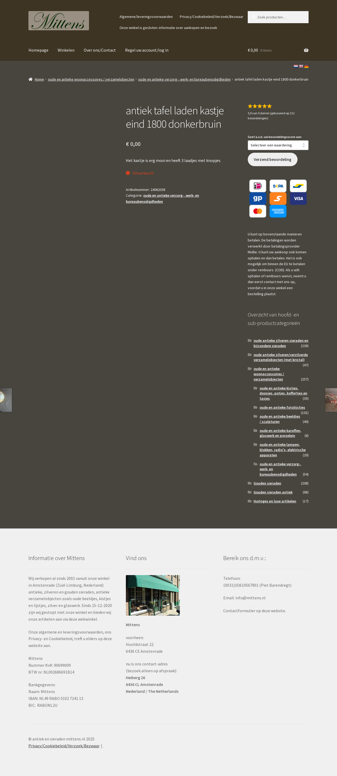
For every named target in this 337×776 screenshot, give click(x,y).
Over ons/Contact (100, 50)
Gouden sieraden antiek (273, 492)
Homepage (38, 50)
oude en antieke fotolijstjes (282, 407)
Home (39, 79)
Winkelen (66, 50)
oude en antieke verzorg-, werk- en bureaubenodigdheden (184, 79)
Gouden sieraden (267, 483)
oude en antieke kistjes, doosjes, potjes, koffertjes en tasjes (283, 393)
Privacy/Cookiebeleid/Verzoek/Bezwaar (211, 16)
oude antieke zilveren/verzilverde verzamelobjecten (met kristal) (281, 357)
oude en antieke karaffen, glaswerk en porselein (280, 433)
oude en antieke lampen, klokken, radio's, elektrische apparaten (283, 449)
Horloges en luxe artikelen (275, 501)
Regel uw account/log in (146, 50)
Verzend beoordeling (272, 159)
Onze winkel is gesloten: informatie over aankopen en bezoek (168, 27)
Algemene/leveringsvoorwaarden (146, 16)
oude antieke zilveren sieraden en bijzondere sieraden (281, 343)
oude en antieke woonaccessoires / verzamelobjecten (91, 79)
